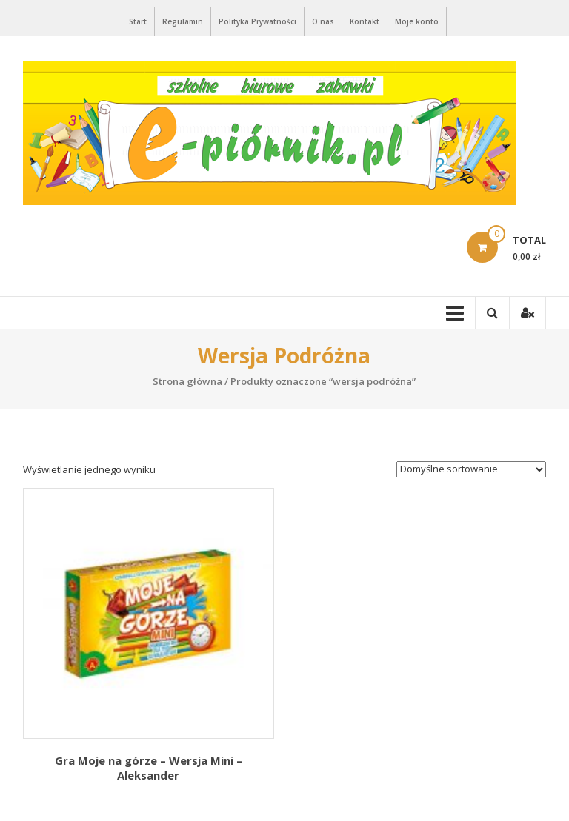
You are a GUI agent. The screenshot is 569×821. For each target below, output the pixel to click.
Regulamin (182, 21)
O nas (323, 21)
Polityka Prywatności (257, 21)
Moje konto (417, 21)
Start (138, 21)
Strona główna (187, 381)
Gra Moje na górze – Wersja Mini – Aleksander (148, 768)
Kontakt (364, 21)
